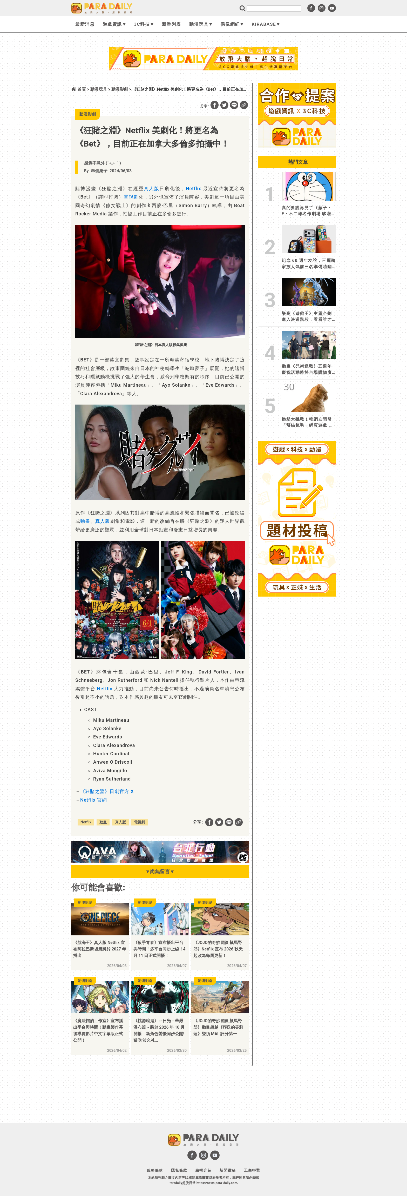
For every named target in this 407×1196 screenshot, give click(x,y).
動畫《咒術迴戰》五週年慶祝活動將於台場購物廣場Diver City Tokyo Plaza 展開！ (309, 369)
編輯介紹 (203, 1170)
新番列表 (171, 24)
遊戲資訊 (114, 24)
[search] (274, 8)
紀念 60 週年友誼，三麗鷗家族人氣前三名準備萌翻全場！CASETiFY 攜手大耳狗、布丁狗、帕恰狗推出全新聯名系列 (309, 264)
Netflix (193, 188)
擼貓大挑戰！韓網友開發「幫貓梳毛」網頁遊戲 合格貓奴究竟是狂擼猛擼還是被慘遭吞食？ (307, 422)
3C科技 (144, 24)
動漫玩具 (200, 24)
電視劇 (131, 197)
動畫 (85, 521)
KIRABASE (266, 24)
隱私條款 (179, 1170)
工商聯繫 (252, 1170)
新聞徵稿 (228, 1170)
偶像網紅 (231, 24)
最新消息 (84, 24)
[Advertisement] (203, 84)
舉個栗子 (99, 170)
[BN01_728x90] (160, 861)
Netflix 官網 (93, 800)
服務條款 (155, 1170)
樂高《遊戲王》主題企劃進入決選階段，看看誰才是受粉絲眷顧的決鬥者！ (307, 317)
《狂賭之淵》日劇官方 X (107, 791)
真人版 (152, 188)
